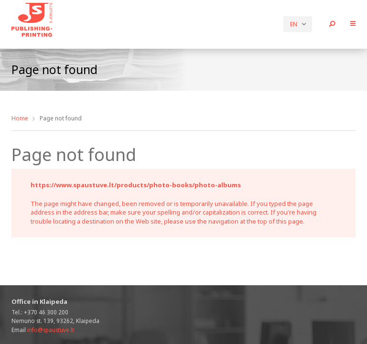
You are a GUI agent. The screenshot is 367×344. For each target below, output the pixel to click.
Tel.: (39, 312)
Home (19, 118)
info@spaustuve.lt (50, 329)
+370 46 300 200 (46, 312)
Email (42, 329)
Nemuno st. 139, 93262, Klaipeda (55, 320)
